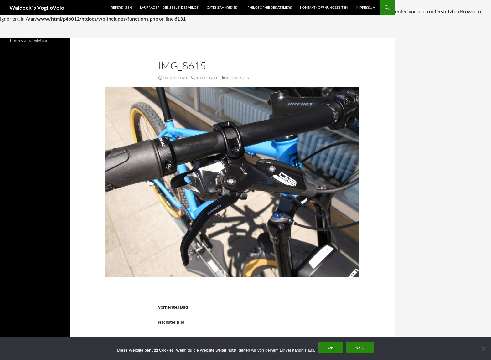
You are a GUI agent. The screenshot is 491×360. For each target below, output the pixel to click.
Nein (359, 347)
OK (330, 347)
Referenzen (121, 7)
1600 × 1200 (206, 77)
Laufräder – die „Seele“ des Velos (169, 7)
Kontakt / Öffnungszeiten (324, 7)
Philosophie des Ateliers (269, 7)
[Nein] (483, 349)
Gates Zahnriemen (223, 7)
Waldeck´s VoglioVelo (36, 7)
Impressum (365, 7)
